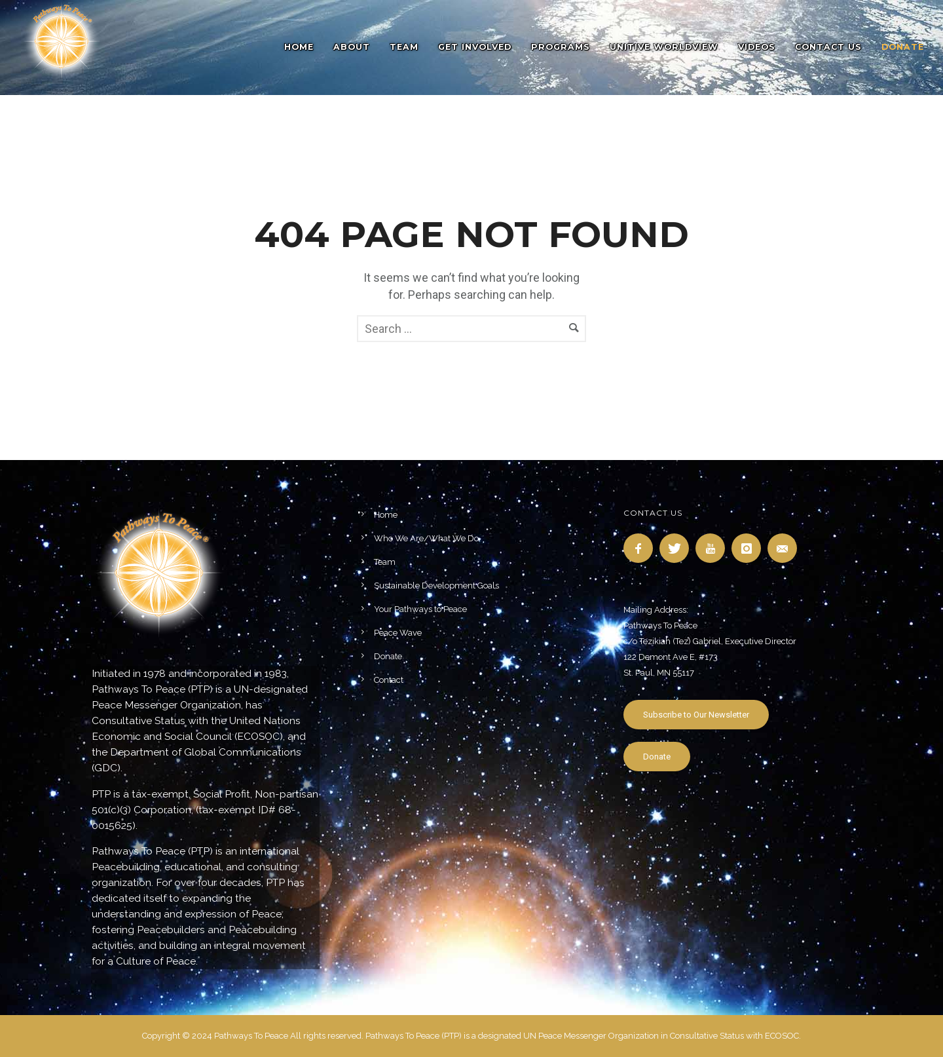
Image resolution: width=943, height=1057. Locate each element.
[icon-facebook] (641, 548)
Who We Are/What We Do (426, 538)
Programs (560, 47)
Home (299, 47)
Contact (388, 680)
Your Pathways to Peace (420, 609)
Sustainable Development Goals (436, 585)
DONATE (902, 47)
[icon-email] (785, 548)
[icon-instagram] (749, 548)
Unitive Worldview (664, 47)
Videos (756, 47)
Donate (388, 656)
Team (404, 47)
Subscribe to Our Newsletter (696, 715)
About (351, 47)
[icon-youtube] (713, 548)
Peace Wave (398, 633)
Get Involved (474, 47)
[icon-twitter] (677, 548)
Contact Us (828, 47)
